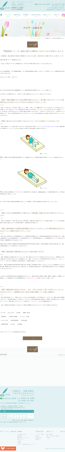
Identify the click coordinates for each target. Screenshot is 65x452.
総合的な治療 (38, 437)
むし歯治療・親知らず (22, 434)
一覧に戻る (32, 338)
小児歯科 (19, 441)
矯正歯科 (19, 442)
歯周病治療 (19, 436)
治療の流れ (17, 15)
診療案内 (26, 15)
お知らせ (57, 15)
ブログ (42, 38)
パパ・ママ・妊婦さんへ (40, 434)
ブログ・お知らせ (36, 38)
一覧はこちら (61, 355)
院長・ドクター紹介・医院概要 (53, 436)
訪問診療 (37, 439)
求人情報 (48, 437)
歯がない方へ (20, 439)
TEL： (58, 4)
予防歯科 (37, 436)
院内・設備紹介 (50, 434)
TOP (31, 38)
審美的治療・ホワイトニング (23, 437)
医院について (47, 15)
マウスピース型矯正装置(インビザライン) (25, 444)
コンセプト (8, 15)
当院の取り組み (36, 15)
